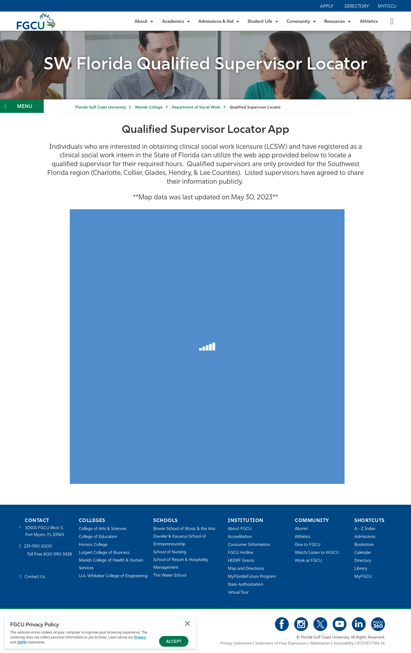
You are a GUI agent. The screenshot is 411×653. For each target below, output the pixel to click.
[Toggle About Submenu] (144, 21)
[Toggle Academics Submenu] (176, 21)
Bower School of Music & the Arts (184, 529)
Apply (326, 6)
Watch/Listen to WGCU (317, 553)
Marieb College (149, 107)
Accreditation (240, 537)
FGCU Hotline (240, 553)
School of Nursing (169, 552)
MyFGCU (387, 6)
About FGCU (240, 529)
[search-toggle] (391, 21)
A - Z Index (364, 529)
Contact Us (34, 577)
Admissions (365, 537)
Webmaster (320, 643)
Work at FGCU (308, 561)
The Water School (169, 576)
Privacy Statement (236, 643)
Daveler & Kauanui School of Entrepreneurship (179, 540)
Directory (357, 6)
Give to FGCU (307, 545)
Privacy (140, 637)
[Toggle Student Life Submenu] (262, 21)
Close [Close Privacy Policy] (187, 623)
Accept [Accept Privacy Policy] (174, 642)
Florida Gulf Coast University (100, 107)
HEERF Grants (241, 561)
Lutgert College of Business (104, 553)
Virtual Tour (238, 593)
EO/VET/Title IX (371, 643)
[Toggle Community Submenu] (301, 21)
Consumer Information (249, 545)
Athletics (369, 21)
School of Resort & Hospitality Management (180, 564)
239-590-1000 (38, 547)
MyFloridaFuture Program (252, 577)
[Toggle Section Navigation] (22, 106)
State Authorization (245, 585)
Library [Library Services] (360, 569)
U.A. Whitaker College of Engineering (113, 576)
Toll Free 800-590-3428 (49, 554)
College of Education (98, 537)
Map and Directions (246, 569)
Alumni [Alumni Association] (301, 529)
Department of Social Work (196, 107)
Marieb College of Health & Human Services (111, 564)
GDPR (21, 642)
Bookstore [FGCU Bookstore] (364, 545)
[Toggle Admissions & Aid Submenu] (219, 21)
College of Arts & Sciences (103, 529)
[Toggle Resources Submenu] (337, 21)
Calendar (362, 553)
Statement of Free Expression (280, 643)
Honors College (93, 545)
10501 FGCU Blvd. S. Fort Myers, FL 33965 (44, 531)
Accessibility (344, 643)
